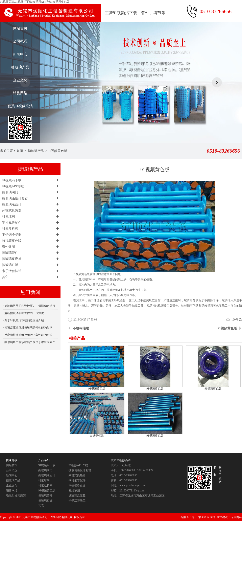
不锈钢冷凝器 (11, 234)
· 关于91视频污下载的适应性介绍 (23, 320)
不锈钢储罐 (81, 328)
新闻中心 (20, 54)
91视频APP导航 (13, 186)
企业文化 (20, 80)
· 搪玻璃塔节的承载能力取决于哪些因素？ (29, 342)
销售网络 (20, 93)
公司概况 (20, 41)
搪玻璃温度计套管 (15, 198)
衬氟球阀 (8, 216)
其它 (5, 277)
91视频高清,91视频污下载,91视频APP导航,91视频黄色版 (34, 1)
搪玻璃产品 (20, 67)
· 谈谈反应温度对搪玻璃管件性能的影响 (27, 327)
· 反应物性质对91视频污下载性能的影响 (27, 334)
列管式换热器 (11, 210)
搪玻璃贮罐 (10, 265)
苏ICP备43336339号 (204, 517)
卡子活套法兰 (11, 271)
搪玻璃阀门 (10, 192)
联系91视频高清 (20, 106)
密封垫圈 (8, 246)
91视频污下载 (11, 180)
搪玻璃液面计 (11, 204)
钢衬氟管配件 (11, 222)
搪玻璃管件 (10, 252)
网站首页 (20, 28)
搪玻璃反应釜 (11, 259)
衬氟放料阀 (10, 228)
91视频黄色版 (57, 151)
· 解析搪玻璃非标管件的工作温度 (23, 313)
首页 (20, 151)
